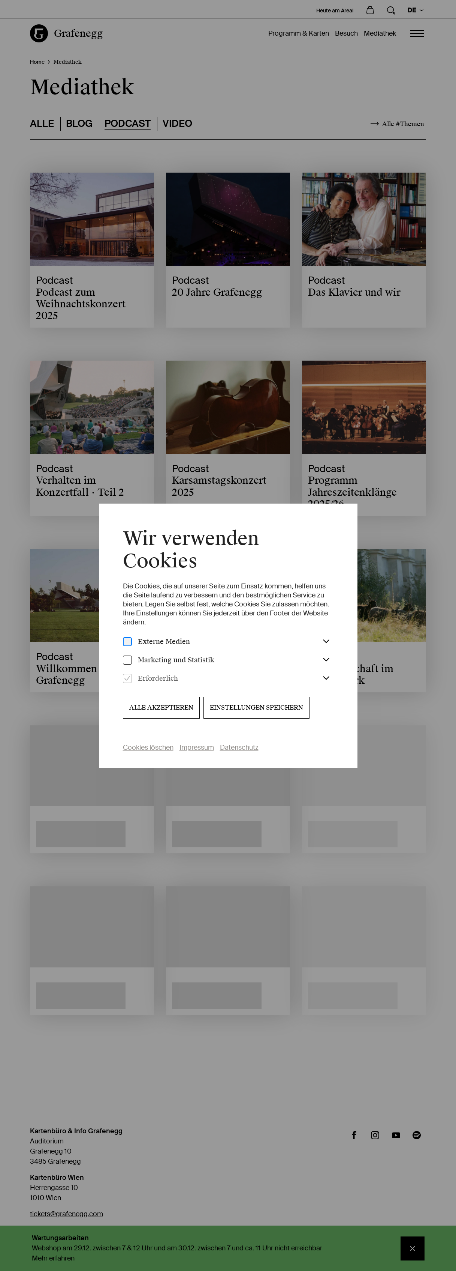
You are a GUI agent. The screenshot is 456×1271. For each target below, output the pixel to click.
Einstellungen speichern (256, 707)
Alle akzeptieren (161, 707)
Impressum (196, 747)
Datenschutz (239, 747)
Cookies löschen (148, 747)
